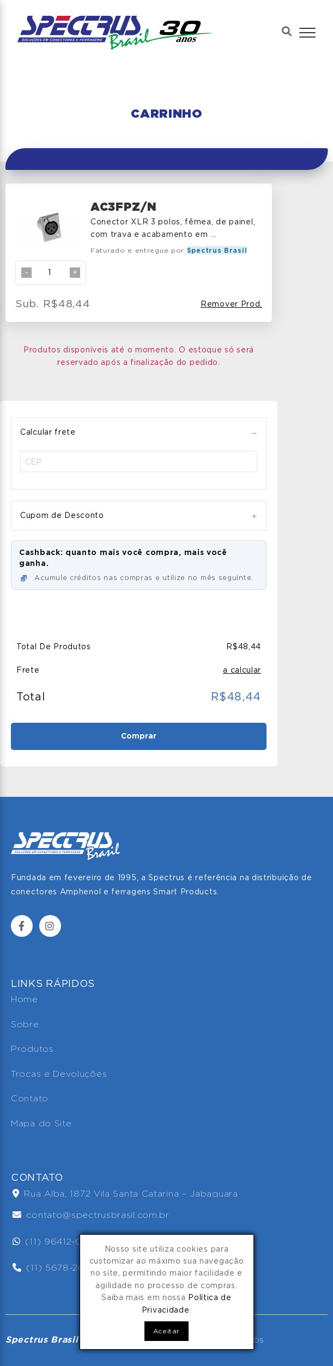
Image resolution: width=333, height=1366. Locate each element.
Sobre (25, 1024)
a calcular (242, 670)
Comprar (138, 735)
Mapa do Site (41, 1123)
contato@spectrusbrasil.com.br (91, 1215)
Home (24, 999)
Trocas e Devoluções (59, 1074)
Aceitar (166, 1331)
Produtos (32, 1049)
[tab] (138, 432)
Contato (30, 1098)
